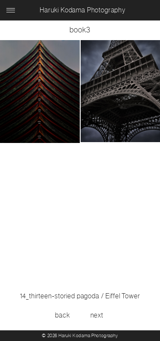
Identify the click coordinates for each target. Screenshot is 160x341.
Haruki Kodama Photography (82, 10)
